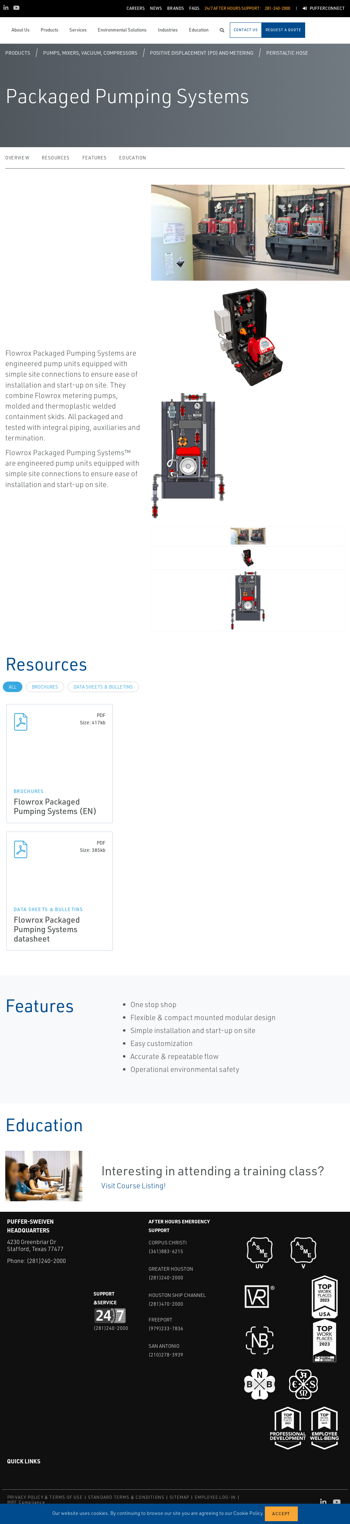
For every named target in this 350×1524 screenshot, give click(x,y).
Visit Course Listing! (133, 1185)
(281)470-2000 (166, 1304)
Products (17, 53)
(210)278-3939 (166, 1355)
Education (132, 157)
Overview (17, 157)
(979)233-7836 (166, 1328)
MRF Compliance (26, 1502)
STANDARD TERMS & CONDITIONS (126, 1497)
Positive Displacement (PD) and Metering (201, 53)
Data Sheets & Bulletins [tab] (103, 687)
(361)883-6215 (166, 1251)
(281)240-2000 (46, 1260)
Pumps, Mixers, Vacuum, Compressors (90, 53)
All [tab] (12, 687)
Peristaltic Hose (287, 53)
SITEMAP (179, 1497)
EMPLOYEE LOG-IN (215, 1497)
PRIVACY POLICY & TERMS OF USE (45, 1497)
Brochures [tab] (45, 687)
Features (94, 157)
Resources (56, 157)
